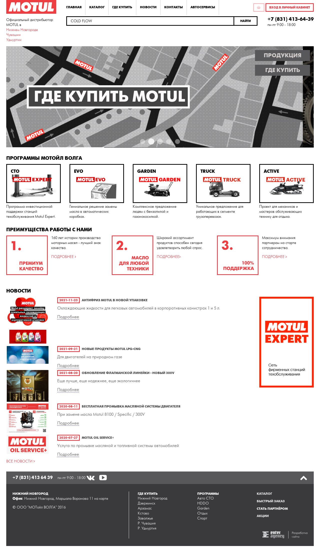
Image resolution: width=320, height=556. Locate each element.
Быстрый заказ (271, 501)
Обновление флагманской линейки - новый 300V (128, 373)
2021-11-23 (68, 300)
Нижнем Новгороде (22, 30)
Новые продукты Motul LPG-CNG (111, 349)
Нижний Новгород (152, 498)
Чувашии (13, 35)
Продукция (283, 55)
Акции (263, 516)
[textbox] (150, 21)
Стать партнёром (272, 509)
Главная (74, 7)
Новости (148, 7)
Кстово (143, 513)
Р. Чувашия (147, 523)
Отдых (202, 513)
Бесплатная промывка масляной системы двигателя (131, 406)
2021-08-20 (68, 373)
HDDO (203, 503)
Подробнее (68, 317)
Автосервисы (202, 7)
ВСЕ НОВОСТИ (20, 461)
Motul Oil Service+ (98, 438)
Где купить (122, 7)
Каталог (96, 7)
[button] (246, 21)
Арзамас (145, 508)
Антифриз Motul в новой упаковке (115, 300)
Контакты (173, 7)
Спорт (202, 518)
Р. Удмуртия (147, 528)
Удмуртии (14, 40)
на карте (101, 498)
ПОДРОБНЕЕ (63, 257)
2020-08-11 (68, 406)
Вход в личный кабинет (289, 7)
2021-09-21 (68, 349)
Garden (203, 508)
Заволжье (145, 518)
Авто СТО (205, 498)
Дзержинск (146, 503)
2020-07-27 (68, 438)
